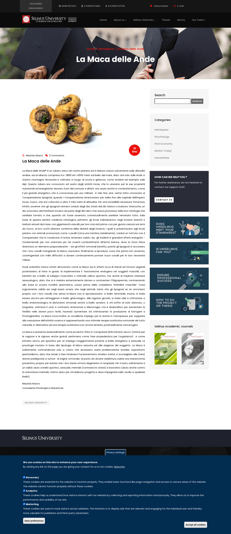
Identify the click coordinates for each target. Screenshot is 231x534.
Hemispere (106, 49)
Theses (166, 20)
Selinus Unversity (36, 402)
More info (119, 466)
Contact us (164, 199)
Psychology (162, 137)
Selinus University (144, 20)
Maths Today (163, 151)
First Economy (164, 144)
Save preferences (34, 521)
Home (103, 20)
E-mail (178, 6)
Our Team (199, 20)
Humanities (162, 158)
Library (181, 20)
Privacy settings (115, 452)
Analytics (31, 490)
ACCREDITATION (115, 6)
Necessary (32, 477)
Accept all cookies (196, 524)
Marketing (32, 504)
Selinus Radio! (159, 6)
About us (120, 20)
